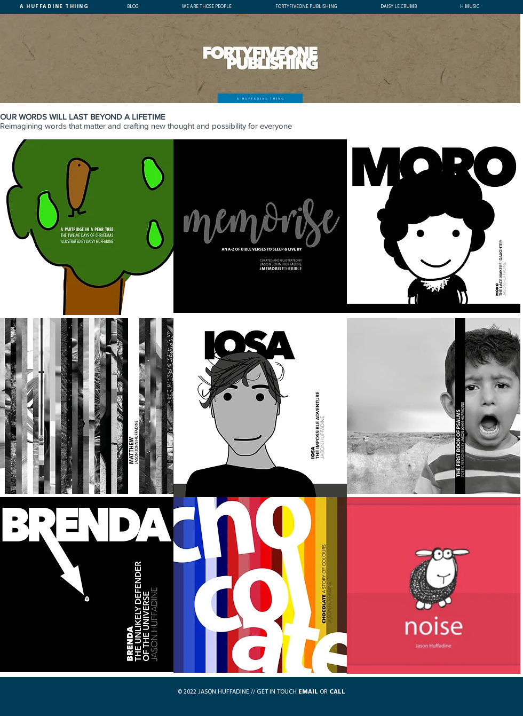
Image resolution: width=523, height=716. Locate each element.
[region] (86, 227)
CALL (337, 692)
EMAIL (308, 692)
